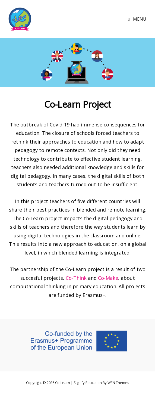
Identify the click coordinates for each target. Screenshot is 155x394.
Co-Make (108, 278)
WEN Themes (118, 382)
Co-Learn (62, 382)
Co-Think (76, 278)
